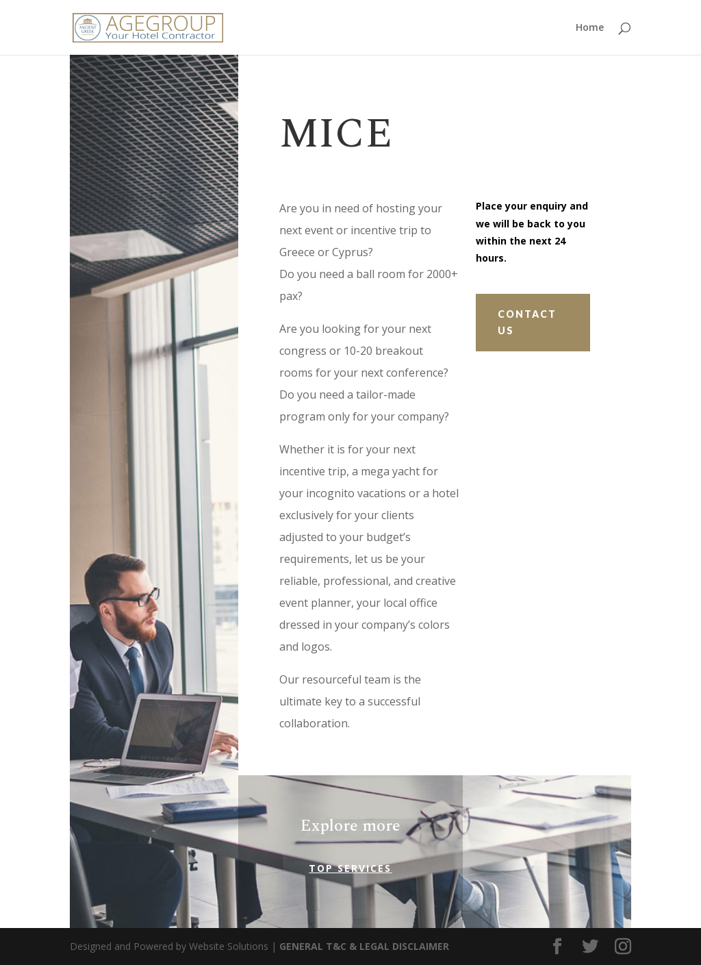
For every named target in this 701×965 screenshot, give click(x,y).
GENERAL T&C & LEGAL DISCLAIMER (364, 946)
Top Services (350, 868)
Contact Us (527, 322)
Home (590, 28)
